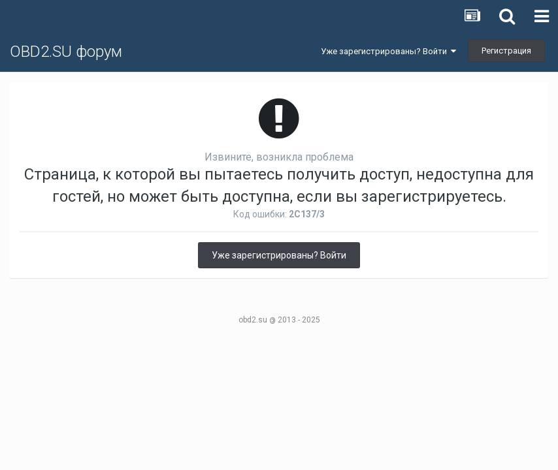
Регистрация (506, 50)
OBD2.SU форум (66, 51)
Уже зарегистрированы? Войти (388, 51)
